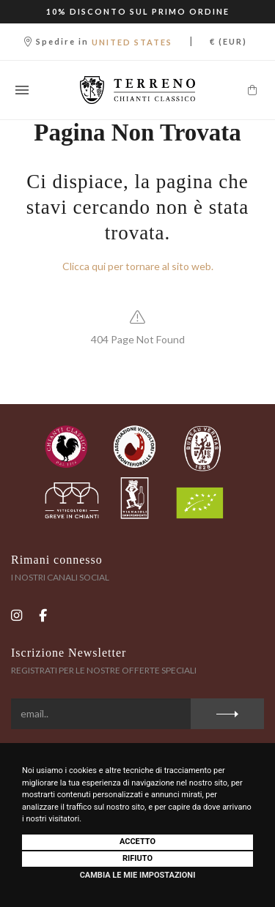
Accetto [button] (137, 841)
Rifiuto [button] (137, 858)
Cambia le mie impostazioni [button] (138, 875)
